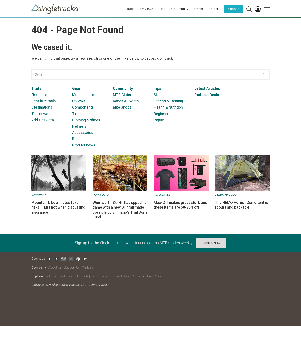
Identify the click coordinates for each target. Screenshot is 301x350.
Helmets (79, 126)
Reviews (146, 9)
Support (234, 9)
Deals (198, 9)
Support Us (72, 267)
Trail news (39, 114)
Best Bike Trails (77, 276)
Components (83, 107)
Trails (130, 9)
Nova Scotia (101, 194)
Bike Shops (122, 107)
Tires (76, 114)
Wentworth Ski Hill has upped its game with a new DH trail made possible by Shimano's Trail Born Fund (120, 209)
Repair (77, 139)
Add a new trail (43, 120)
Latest (213, 9)
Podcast (201, 94)
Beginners (162, 114)
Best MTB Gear (120, 276)
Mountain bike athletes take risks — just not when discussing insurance (58, 207)
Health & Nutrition (168, 107)
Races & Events (126, 101)
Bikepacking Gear (226, 194)
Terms (93, 284)
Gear (76, 88)
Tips (162, 9)
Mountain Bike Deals (147, 276)
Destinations (41, 107)
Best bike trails (43, 101)
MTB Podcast (55, 276)
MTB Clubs (122, 94)
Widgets (88, 267)
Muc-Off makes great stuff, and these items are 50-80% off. (180, 204)
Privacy (104, 284)
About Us (55, 267)
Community (179, 9)
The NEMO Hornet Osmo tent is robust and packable (241, 204)
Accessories (82, 132)
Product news (83, 145)
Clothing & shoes (86, 120)
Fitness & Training (168, 101)
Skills (158, 94)
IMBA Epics (99, 276)
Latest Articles (207, 88)
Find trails (39, 94)
